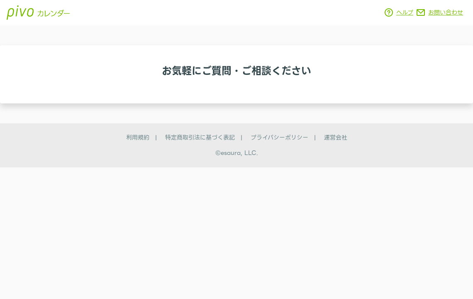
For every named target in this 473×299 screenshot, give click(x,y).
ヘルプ (404, 12)
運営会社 (335, 137)
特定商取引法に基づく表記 (200, 137)
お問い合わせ (445, 12)
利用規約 (137, 137)
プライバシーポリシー (279, 137)
